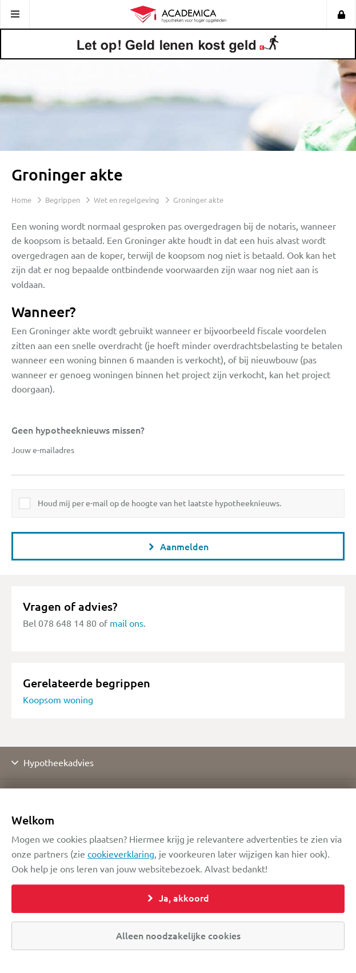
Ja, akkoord (178, 897)
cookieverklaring (120, 853)
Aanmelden (178, 546)
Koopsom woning (58, 699)
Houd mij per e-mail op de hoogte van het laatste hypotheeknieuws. (159, 503)
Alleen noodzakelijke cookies (178, 935)
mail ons (126, 622)
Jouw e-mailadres (42, 450)
